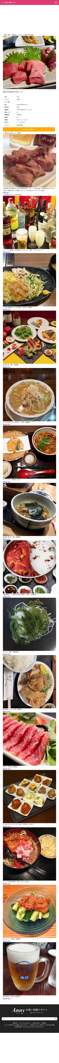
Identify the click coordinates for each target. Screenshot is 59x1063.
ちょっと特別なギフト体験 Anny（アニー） (17, 1024)
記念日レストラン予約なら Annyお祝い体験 (42, 1024)
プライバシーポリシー (25, 1023)
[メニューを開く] (55, 2)
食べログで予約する (29, 129)
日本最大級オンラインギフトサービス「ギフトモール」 (29, 1026)
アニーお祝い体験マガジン (8, 2)
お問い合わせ (36, 1023)
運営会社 (15, 1023)
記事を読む (6, 192)
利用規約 (44, 1023)
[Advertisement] (29, 18)
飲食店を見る (6, 252)
